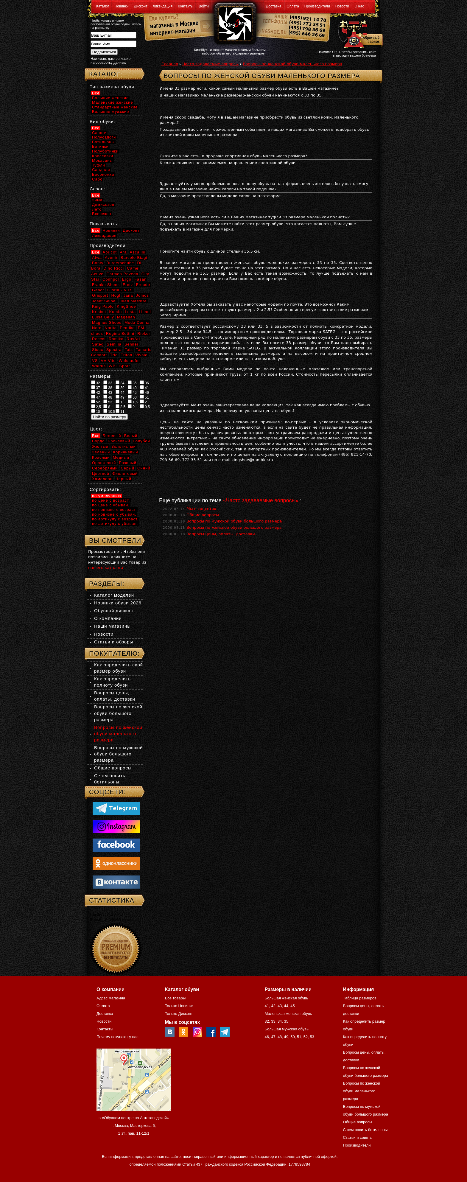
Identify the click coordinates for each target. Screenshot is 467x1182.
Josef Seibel (104, 301)
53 (107, 401)
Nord (97, 328)
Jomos (142, 295)
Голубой (141, 441)
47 (95, 397)
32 (95, 382)
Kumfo (115, 312)
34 (120, 382)
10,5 (109, 411)
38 (107, 387)
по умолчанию (106, 496)
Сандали (101, 169)
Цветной (100, 473)
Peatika (127, 328)
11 (120, 411)
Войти (204, 6)
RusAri (133, 339)
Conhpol (110, 279)
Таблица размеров (359, 998)
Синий (143, 468)
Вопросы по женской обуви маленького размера (292, 64)
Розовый (127, 463)
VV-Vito (108, 360)
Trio (114, 355)
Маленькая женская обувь (288, 1013)
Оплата (293, 6)
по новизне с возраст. (114, 509)
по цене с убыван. (111, 505)
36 (144, 382)
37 (95, 387)
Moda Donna (137, 322)
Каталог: (105, 74)
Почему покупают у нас (117, 1037)
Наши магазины (112, 626)
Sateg (98, 344)
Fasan (140, 279)
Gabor (98, 290)
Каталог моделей (114, 595)
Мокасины (102, 160)
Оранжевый (104, 463)
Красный (101, 457)
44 (120, 392)
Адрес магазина (110, 998)
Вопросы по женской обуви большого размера (233, 527)
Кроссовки (102, 156)
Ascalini (138, 252)
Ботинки (100, 146)
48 (107, 397)
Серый (127, 468)
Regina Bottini (120, 333)
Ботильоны (103, 142)
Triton (126, 355)
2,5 (96, 406)
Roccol (99, 339)
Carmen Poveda (122, 274)
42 (95, 392)
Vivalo (141, 355)
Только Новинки (179, 1006)
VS (95, 360)
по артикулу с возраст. (115, 519)
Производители (317, 6)
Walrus (99, 366)
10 (95, 411)
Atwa (97, 257)
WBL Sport (119, 366)
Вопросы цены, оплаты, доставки (220, 534)
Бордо (98, 441)
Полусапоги (104, 137)
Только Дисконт (179, 1013)
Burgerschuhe (120, 263)
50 (132, 397)
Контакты (185, 6)
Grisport (100, 295)
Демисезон (103, 204)
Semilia (114, 344)
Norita (111, 328)
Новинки (122, 6)
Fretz (128, 284)
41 (144, 387)
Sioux (97, 349)
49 (120, 397)
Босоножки (103, 174)
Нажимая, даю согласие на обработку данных (110, 61)
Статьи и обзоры (113, 641)
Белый (131, 435)
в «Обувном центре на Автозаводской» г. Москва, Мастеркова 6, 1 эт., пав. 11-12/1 (134, 1126)
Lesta (130, 312)
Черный (123, 479)
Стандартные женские (115, 107)
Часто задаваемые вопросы (210, 64)
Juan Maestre (133, 301)
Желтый (100, 446)
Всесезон (101, 213)
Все (95, 93)
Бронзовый (119, 441)
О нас (359, 6)
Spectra (114, 349)
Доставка (273, 6)
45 (132, 392)
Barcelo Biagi (134, 257)
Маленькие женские (112, 102)
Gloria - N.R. (120, 290)
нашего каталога (105, 567)
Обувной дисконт (114, 610)
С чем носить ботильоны (365, 1129)
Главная (169, 64)
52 (95, 401)
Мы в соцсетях (201, 508)
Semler (131, 344)
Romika (116, 339)
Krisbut (99, 312)
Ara (123, 252)
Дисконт (140, 6)
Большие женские (110, 98)
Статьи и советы (358, 1137)
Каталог (102, 6)
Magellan (126, 317)
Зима (97, 200)
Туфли (98, 165)
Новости (342, 6)
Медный (121, 457)
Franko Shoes (106, 284)
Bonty (97, 263)
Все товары (175, 998)
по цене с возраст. (111, 500)
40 (132, 387)
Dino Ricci (114, 268)
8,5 (120, 406)
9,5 (145, 406)
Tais (129, 349)
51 (144, 397)
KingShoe (126, 306)
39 (120, 387)
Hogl (115, 295)
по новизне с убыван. (114, 514)
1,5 (133, 401)
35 (132, 382)
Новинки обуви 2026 (117, 602)
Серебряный (105, 468)
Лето (97, 209)
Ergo (126, 279)
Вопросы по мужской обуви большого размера (234, 521)
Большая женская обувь (286, 998)
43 (107, 392)
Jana (128, 295)
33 (107, 382)
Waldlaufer (129, 360)
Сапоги (99, 132)
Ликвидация (163, 6)
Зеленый (101, 452)
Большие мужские (110, 111)
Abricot (110, 252)
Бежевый (112, 435)
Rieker (143, 333)
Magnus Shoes (107, 322)
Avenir (111, 257)
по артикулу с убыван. (115, 523)
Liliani (145, 312)
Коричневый (125, 452)
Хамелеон (102, 479)
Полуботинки (105, 151)
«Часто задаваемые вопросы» (261, 500)
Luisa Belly (103, 317)
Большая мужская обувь (286, 1029)
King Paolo (103, 306)
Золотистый (123, 446)
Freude (143, 284)
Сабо (97, 179)
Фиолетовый (125, 473)
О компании (108, 618)
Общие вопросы (202, 515)
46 (144, 392)
